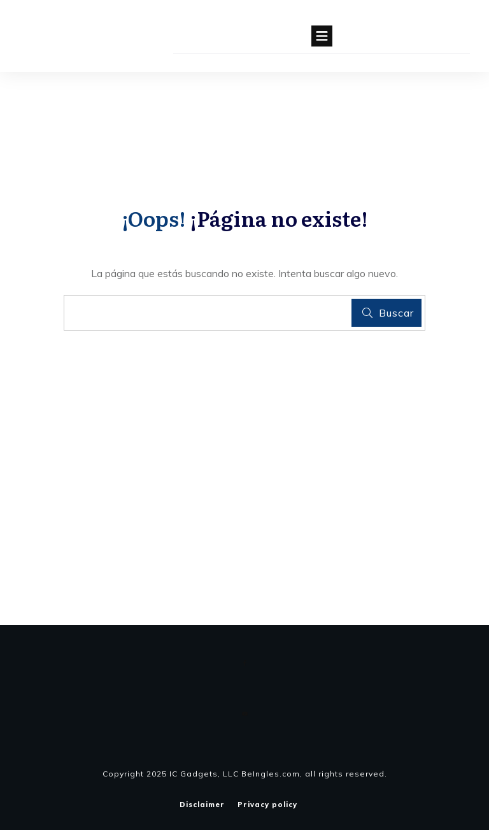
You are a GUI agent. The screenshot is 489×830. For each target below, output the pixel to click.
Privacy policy (267, 804)
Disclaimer (202, 804)
